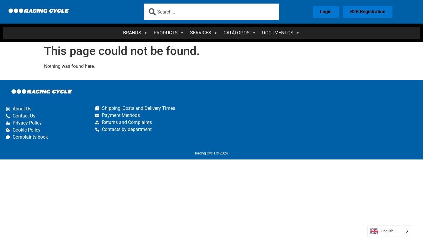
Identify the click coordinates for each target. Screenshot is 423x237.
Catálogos (240, 33)
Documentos (281, 33)
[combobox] (211, 12)
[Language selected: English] (389, 231)
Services (204, 33)
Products (169, 33)
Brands (135, 33)
